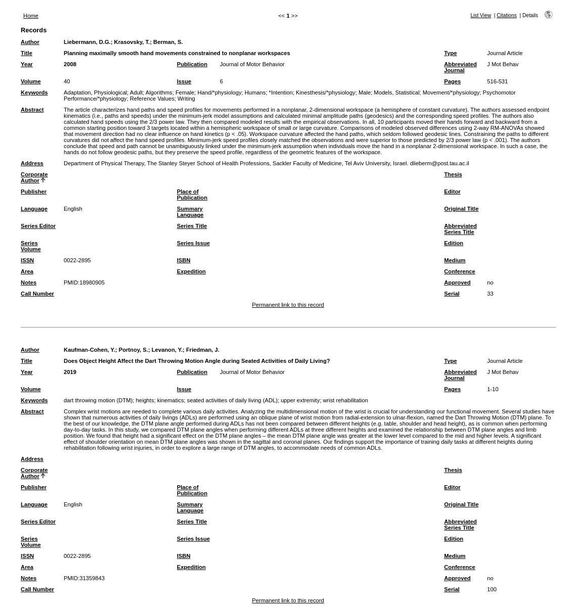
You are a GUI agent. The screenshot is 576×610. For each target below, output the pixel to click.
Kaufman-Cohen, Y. (89, 350)
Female (184, 92)
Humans (255, 92)
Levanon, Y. (167, 350)
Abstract (32, 110)
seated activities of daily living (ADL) (232, 400)
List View (480, 15)
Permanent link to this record (288, 305)
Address (32, 163)
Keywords (34, 92)
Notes (28, 282)
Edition (453, 243)
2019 (70, 372)
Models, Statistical (396, 92)
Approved (457, 282)
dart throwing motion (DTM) (98, 400)
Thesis (453, 174)
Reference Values (152, 99)
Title (26, 53)
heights (145, 400)
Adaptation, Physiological (95, 92)
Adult (136, 92)
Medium (454, 260)
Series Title (192, 226)
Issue (184, 81)
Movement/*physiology (451, 92)
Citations (507, 15)
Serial (451, 294)
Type (450, 53)
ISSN (27, 260)
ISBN (184, 260)
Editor (452, 192)
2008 (70, 64)
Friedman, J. (202, 350)
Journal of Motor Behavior (252, 64)
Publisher (34, 192)
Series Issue (193, 243)
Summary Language (190, 212)
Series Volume (31, 246)
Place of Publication (192, 195)
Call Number (37, 294)
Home (30, 16)
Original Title (461, 209)
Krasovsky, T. (132, 42)
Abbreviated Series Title (460, 229)
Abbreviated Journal (460, 67)
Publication (192, 64)
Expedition (191, 271)
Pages (452, 81)
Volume (31, 81)
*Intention (281, 92)
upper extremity (300, 400)
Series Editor (38, 226)
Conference (459, 271)
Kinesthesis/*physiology (326, 92)
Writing (186, 99)
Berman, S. (168, 42)
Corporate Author (34, 177)
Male (365, 92)
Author (30, 42)
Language (34, 209)
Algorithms (159, 92)
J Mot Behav (502, 64)
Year (27, 64)
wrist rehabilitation (345, 400)
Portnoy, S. (133, 350)
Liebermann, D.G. (87, 42)
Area (27, 271)
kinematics (170, 400)
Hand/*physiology (219, 92)
